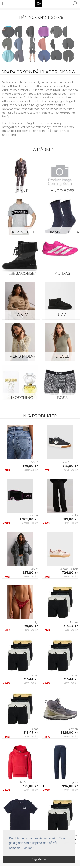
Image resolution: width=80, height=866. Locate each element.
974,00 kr (70, 786)
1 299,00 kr (70, 789)
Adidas (74, 622)
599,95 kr (31, 469)
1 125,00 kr (69, 732)
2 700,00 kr (30, 523)
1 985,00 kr (29, 519)
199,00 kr (71, 523)
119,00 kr (70, 519)
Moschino (22, 397)
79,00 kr (31, 626)
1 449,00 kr (70, 576)
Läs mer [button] (28, 848)
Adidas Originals (68, 568)
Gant (22, 190)
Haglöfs (73, 782)
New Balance (69, 462)
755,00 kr (70, 466)
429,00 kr (71, 629)
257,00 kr (30, 572)
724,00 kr (70, 572)
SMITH (34, 515)
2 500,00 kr (70, 736)
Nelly (75, 515)
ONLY (22, 314)
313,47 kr (70, 626)
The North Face (28, 782)
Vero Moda (22, 356)
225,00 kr (30, 786)
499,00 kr (31, 789)
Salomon (72, 728)
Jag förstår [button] (39, 859)
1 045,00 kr (70, 469)
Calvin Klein (22, 232)
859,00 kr (31, 576)
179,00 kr (30, 466)
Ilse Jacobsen (22, 273)
